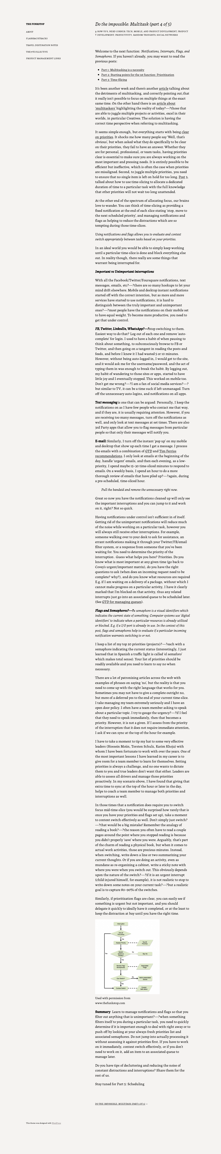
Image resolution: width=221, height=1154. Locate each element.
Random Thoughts (144, 34)
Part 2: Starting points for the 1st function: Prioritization (137, 74)
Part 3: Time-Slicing (114, 79)
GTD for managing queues (121, 601)
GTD (148, 450)
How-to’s (102, 31)
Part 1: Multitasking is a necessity (122, 69)
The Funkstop (35, 24)
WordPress (56, 1122)
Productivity (123, 34)
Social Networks (167, 34)
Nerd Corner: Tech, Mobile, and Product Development (143, 31)
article (163, 88)
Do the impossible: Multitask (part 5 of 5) (120, 1103)
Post (182, 176)
